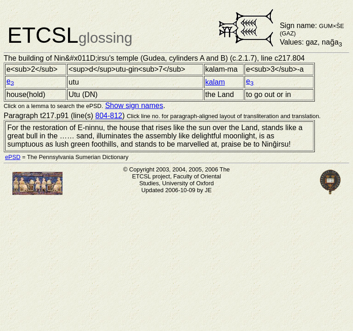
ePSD (12, 157)
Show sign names (134, 105)
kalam (215, 82)
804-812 (108, 116)
